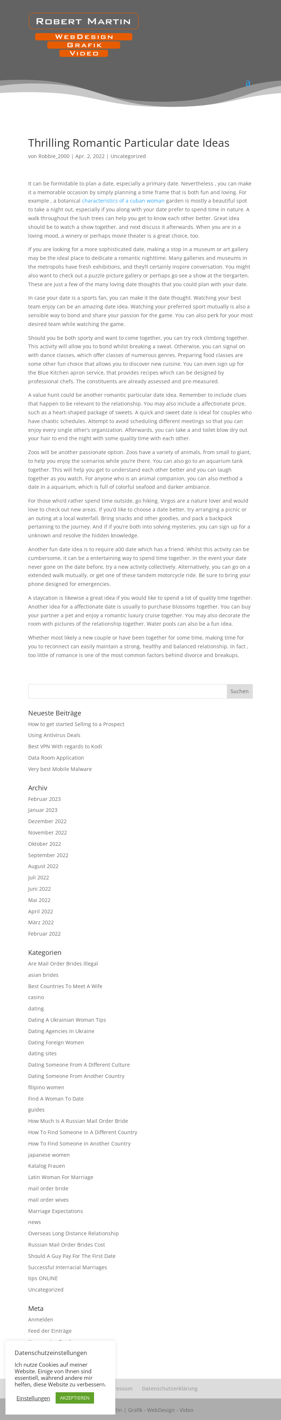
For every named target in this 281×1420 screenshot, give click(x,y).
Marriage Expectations (55, 1211)
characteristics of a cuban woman (123, 200)
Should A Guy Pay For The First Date (72, 1255)
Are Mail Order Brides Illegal (63, 963)
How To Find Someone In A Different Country (82, 1132)
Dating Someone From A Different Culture (79, 1064)
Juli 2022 (38, 877)
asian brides (43, 974)
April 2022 (40, 911)
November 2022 (47, 832)
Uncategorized (128, 156)
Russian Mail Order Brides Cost (66, 1244)
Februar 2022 (44, 933)
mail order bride (48, 1188)
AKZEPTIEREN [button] (75, 1397)
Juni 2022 (39, 888)
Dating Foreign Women (56, 1042)
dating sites (42, 1053)
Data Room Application (56, 757)
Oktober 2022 (44, 843)
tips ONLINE (43, 1278)
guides (36, 1109)
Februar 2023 (44, 798)
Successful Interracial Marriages (67, 1267)
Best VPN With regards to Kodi (65, 746)
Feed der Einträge (50, 1330)
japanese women (49, 1154)
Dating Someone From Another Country (76, 1075)
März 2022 (41, 922)
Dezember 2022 (47, 821)
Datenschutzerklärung (170, 1388)
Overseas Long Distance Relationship (73, 1233)
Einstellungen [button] (33, 1398)
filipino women (46, 1087)
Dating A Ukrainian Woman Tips (67, 1019)
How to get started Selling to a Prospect (76, 724)
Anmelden (40, 1319)
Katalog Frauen (46, 1165)
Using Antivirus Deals (54, 735)
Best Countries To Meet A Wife (65, 986)
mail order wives (48, 1199)
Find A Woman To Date (56, 1098)
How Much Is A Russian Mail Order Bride (78, 1120)
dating (36, 1008)
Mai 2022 (39, 900)
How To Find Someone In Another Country (79, 1143)
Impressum (118, 1388)
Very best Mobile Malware (60, 768)
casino (36, 997)
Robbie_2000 (54, 156)
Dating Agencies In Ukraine (61, 1031)
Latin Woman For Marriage (60, 1177)
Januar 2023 (42, 809)
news (34, 1221)
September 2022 (48, 855)
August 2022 (43, 866)
